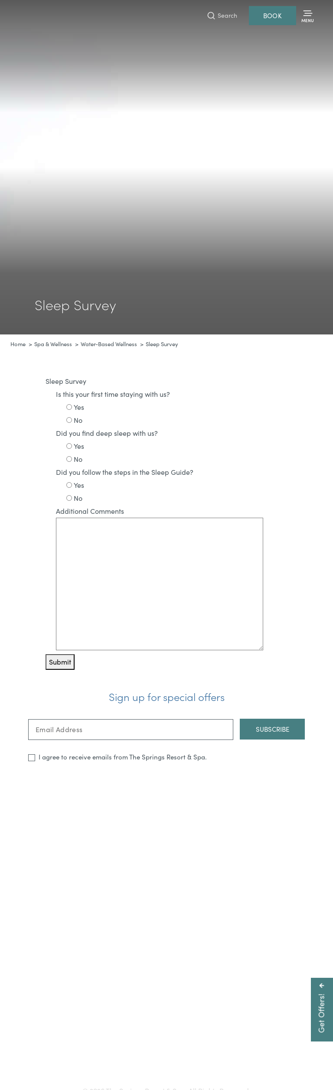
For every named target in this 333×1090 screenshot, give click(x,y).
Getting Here (39, 1058)
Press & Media (166, 1058)
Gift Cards (80, 1058)
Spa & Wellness (53, 344)
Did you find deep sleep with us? (107, 433)
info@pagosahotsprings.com (282, 1043)
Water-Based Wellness (109, 344)
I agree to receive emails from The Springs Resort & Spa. (123, 757)
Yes (79, 407)
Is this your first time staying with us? (113, 394)
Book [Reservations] (272, 15)
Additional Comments (90, 511)
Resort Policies (245, 1058)
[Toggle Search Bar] (222, 15)
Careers (206, 1058)
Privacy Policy (293, 1058)
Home (18, 344)
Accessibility (120, 1058)
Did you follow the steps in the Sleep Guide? (124, 472)
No (78, 420)
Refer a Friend (166, 1071)
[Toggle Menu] (307, 15)
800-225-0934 (207, 1043)
